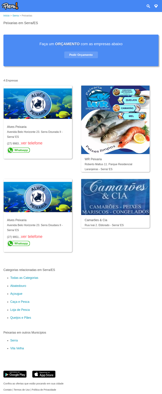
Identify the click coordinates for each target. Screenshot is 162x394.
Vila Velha (17, 348)
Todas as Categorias (24, 277)
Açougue (16, 293)
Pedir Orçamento (81, 54)
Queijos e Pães (20, 317)
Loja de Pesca (20, 310)
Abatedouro (18, 286)
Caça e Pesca (19, 301)
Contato (7, 389)
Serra (14, 340)
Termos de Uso (22, 389)
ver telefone (31, 143)
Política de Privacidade (44, 389)
